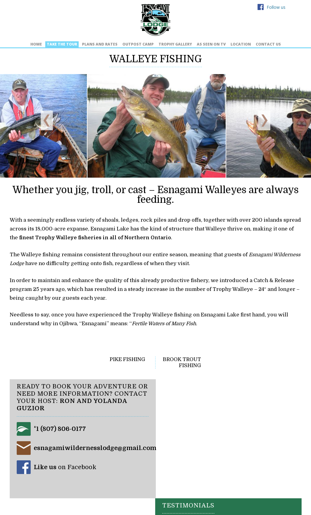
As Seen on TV (211, 44)
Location (241, 44)
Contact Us (268, 44)
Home (36, 44)
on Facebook (65, 466)
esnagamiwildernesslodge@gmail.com (95, 447)
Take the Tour (62, 44)
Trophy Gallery (175, 44)
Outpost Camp (138, 44)
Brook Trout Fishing (182, 362)
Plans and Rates (100, 44)
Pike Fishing (127, 359)
